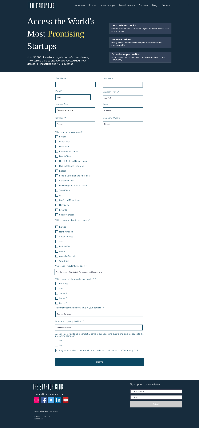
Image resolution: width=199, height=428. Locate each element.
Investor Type (62, 104)
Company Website (111, 118)
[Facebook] (44, 400)
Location (107, 104)
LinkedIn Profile (110, 92)
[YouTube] (65, 400)
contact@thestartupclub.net (49, 394)
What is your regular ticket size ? (70, 266)
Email (58, 91)
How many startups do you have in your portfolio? (79, 308)
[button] (165, 5)
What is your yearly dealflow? (69, 321)
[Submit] (99, 362)
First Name (61, 78)
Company (60, 118)
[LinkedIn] (58, 400)
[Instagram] (36, 400)
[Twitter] (51, 400)
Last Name (108, 78)
